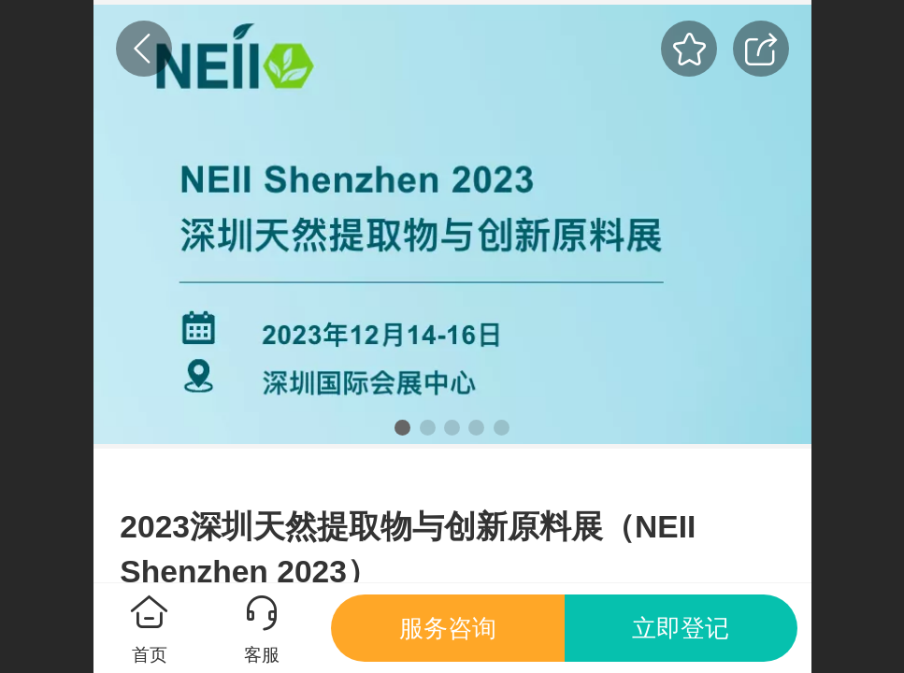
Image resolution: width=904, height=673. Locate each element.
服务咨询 (447, 628)
